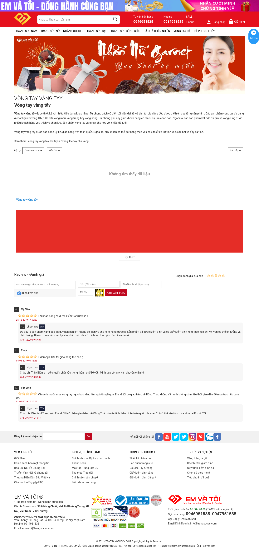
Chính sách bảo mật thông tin (31, 463)
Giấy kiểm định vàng (142, 472)
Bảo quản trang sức (141, 463)
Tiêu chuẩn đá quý (198, 477)
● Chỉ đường (40, 511)
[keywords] (72, 19)
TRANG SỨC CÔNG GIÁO (125, 31)
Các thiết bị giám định (200, 463)
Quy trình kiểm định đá (200, 467)
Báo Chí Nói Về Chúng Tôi (29, 467)
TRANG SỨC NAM (26, 31)
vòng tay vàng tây (85, 122)
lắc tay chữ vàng (79, 141)
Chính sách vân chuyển (85, 477)
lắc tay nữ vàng (59, 141)
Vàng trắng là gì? (197, 458)
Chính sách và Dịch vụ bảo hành (91, 458)
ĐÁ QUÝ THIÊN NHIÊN (157, 31)
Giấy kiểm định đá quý (143, 477)
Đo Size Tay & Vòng (141, 467)
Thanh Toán (79, 463)
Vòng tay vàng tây (24, 131)
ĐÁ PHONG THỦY (204, 31)
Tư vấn (254, 38)
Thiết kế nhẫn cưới (140, 458)
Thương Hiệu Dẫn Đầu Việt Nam (33, 477)
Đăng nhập (216, 22)
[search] (116, 20)
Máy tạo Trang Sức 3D (85, 467)
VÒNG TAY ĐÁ (181, 31)
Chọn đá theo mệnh (199, 472)
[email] (63, 436)
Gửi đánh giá (116, 292)
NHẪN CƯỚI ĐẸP (73, 31)
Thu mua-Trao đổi (82, 472)
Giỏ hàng (236, 21)
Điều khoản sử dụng (84, 482)
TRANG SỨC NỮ (50, 31)
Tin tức (190, 22)
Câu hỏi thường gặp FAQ (28, 482)
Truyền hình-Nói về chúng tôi (31, 472)
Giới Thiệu (20, 458)
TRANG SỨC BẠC (97, 31)
